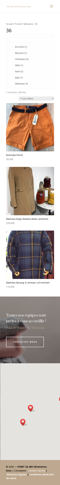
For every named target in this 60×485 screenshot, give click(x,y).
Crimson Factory (36, 470)
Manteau (21, 83)
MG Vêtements (35, 328)
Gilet (19, 65)
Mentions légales (17, 474)
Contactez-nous (25, 342)
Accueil (9, 23)
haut (19, 71)
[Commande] (36, 98)
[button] (24, 422)
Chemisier (22, 59)
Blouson (21, 52)
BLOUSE (21, 46)
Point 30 (11, 328)
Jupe (19, 77)
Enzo (21, 328)
